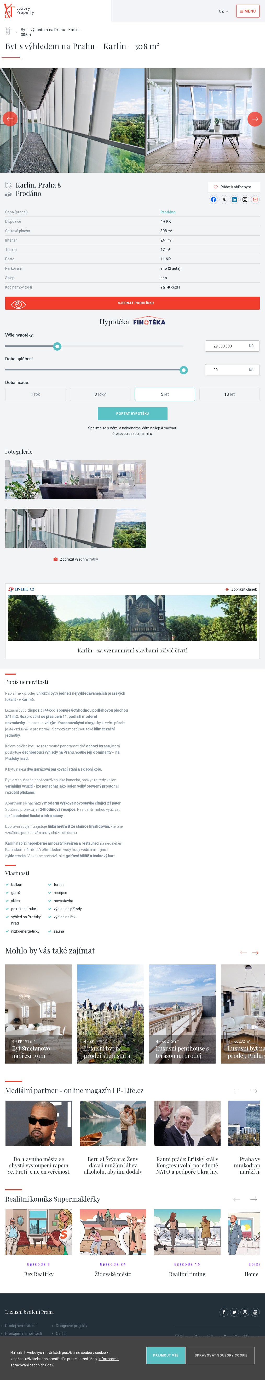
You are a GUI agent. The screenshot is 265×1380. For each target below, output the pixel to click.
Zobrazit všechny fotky (76, 559)
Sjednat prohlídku (136, 303)
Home (10, 29)
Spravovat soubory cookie (221, 1355)
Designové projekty (71, 1326)
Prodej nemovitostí (20, 1326)
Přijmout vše (165, 1355)
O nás (60, 1333)
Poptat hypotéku (132, 414)
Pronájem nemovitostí (23, 1333)
